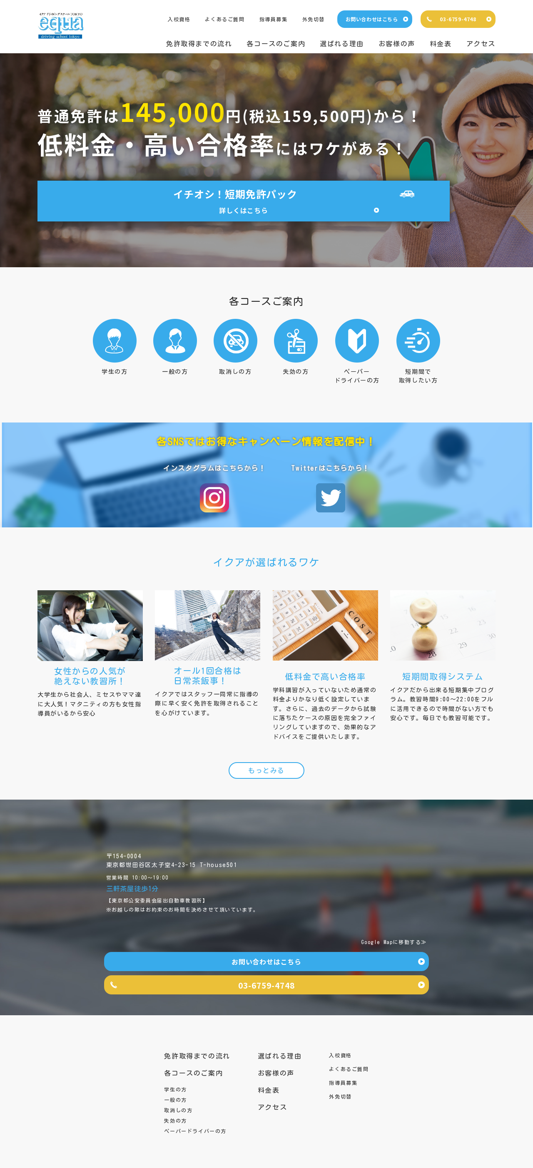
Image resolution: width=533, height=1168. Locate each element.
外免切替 (313, 19)
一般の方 (175, 1091)
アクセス (481, 43)
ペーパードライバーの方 (195, 1122)
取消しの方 (178, 1101)
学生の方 (175, 1081)
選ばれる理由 (342, 43)
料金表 (441, 43)
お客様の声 (397, 43)
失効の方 (175, 1112)
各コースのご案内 (276, 43)
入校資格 (179, 19)
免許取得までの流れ (199, 43)
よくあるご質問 (224, 19)
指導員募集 (273, 19)
